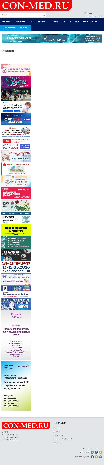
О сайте (57, 428)
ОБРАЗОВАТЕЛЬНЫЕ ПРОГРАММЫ (15, 28)
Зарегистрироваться (94, 16)
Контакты (57, 442)
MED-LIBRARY (7, 21)
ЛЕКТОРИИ (53, 21)
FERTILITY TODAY (90, 21)
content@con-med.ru (9, 439)
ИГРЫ (77, 21)
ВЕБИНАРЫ (20, 21)
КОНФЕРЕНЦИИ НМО (37, 21)
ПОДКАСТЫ (66, 21)
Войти (89, 13)
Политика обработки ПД (63, 439)
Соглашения (58, 435)
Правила (57, 431)
